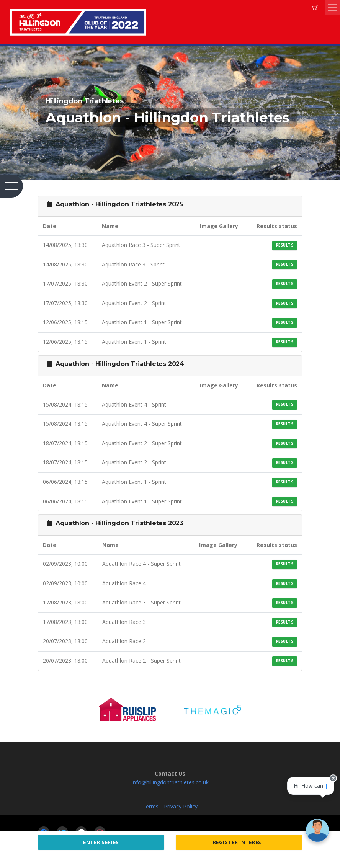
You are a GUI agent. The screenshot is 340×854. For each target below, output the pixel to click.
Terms (150, 806)
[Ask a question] (317, 831)
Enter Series (101, 842)
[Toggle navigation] (332, 7)
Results (284, 245)
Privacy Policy (181, 806)
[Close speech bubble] (327, 796)
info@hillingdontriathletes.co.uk (170, 782)
